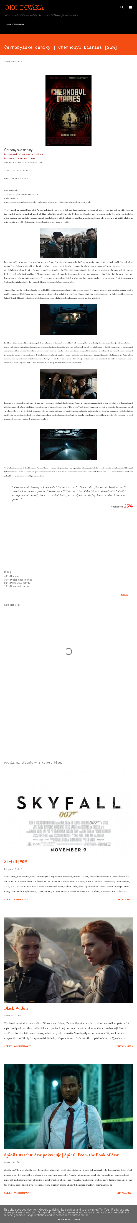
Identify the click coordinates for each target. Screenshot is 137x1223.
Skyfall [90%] (16, 861)
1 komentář (21, 899)
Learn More (64, 1220)
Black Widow (16, 1008)
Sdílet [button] (124, 595)
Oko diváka (24, 7)
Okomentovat (22, 1046)
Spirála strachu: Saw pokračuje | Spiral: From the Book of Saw (61, 1155)
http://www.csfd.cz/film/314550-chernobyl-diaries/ (24, 154)
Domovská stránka (15, 23)
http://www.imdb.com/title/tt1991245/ (19, 158)
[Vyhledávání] (122, 6)
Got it (77, 1220)
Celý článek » (124, 899)
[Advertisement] (68, 725)
